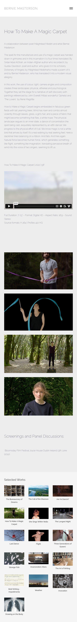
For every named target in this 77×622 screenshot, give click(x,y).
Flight (38, 544)
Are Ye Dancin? (62, 499)
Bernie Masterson (21, 8)
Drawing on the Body (14, 614)
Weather (38, 590)
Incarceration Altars (38, 567)
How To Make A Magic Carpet (14, 522)
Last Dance (14, 544)
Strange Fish (14, 567)
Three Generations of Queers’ (63, 545)
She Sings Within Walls (38, 522)
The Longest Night (63, 522)
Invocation (62, 591)
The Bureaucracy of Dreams (14, 500)
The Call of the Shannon (38, 499)
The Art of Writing (63, 568)
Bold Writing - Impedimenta (14, 590)
